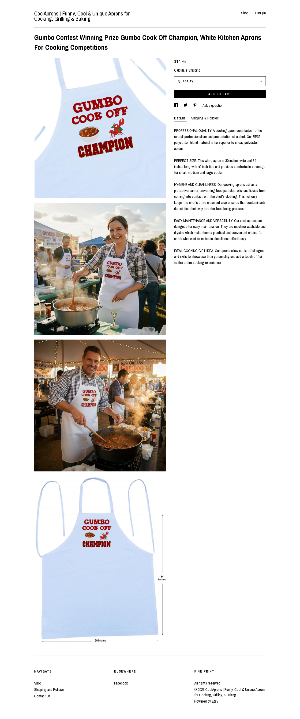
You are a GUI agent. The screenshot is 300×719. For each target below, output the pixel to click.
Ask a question (212, 105)
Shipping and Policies (49, 689)
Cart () (260, 12)
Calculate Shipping (187, 70)
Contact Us (42, 696)
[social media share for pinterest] (195, 105)
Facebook (121, 683)
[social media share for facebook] (176, 105)
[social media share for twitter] (186, 105)
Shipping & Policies (205, 118)
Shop (244, 12)
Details (180, 118)
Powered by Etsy (206, 701)
